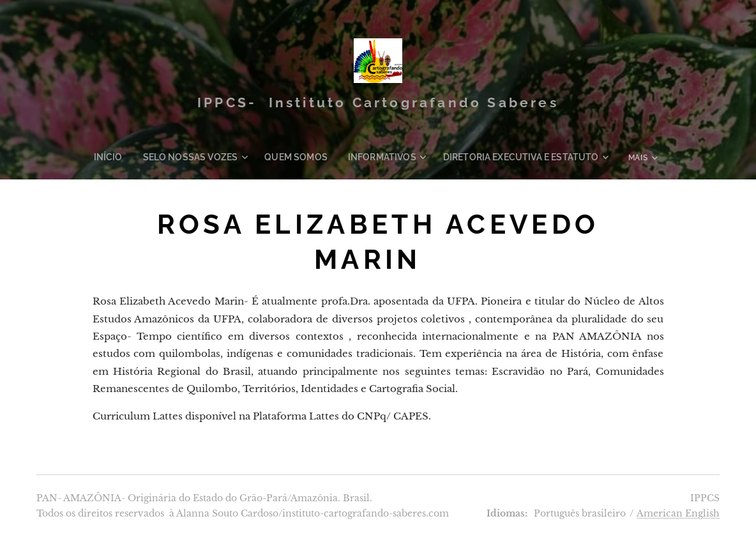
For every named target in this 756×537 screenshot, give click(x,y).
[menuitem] (131, 157)
